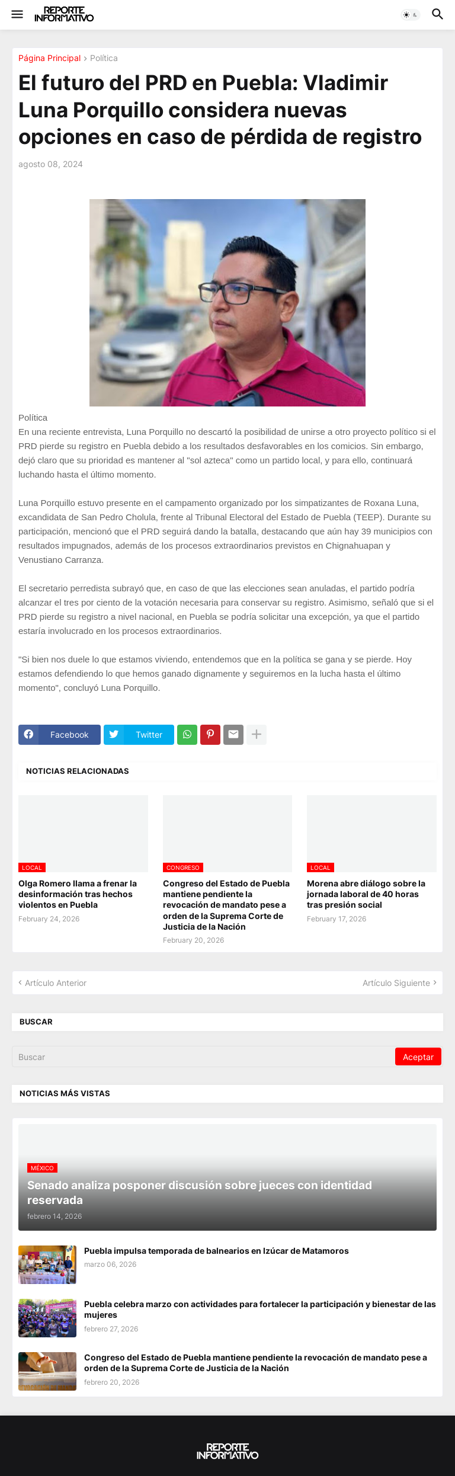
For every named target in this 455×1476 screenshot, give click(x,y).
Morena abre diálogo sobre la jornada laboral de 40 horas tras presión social (366, 894)
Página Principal (49, 58)
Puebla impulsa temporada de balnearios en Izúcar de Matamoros (216, 1251)
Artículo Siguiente (396, 983)
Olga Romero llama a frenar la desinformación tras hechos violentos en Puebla (77, 894)
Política (104, 58)
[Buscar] (204, 1056)
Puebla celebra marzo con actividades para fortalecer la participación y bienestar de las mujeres (260, 1309)
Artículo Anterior (55, 983)
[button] (16, 15)
